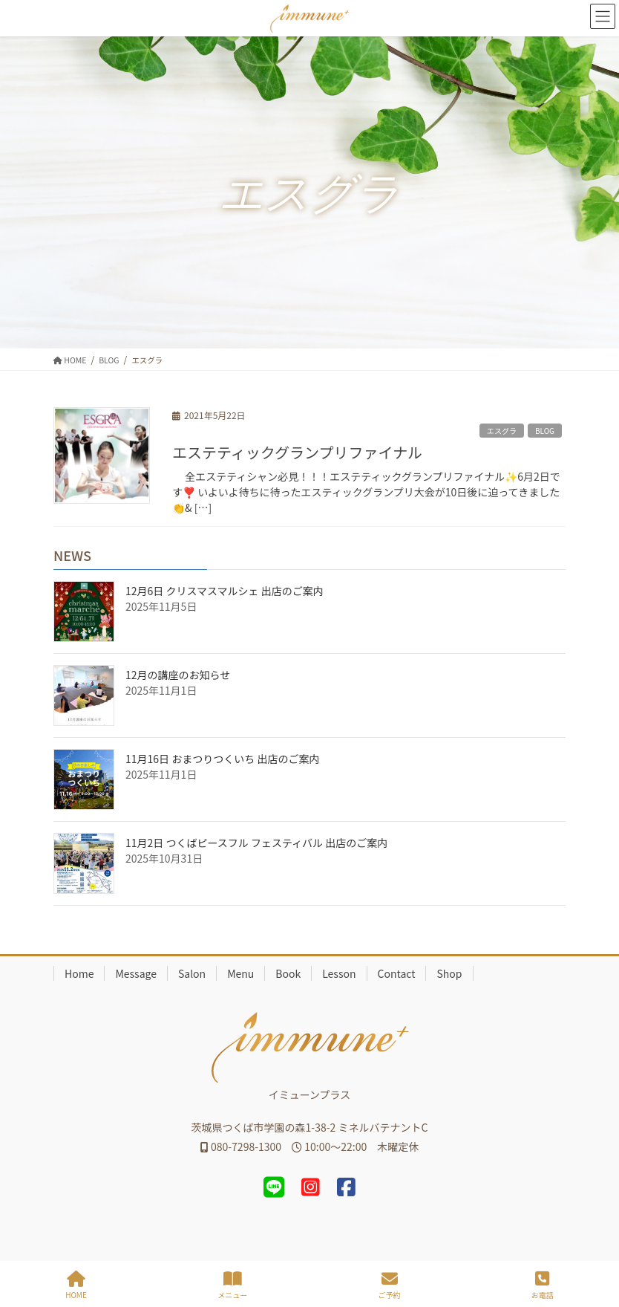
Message (136, 973)
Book (288, 973)
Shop (449, 973)
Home (79, 973)
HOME (76, 1285)
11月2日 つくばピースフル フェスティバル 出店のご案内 (256, 842)
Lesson (339, 973)
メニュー (232, 1285)
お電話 (542, 1285)
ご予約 (390, 1285)
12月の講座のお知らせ (177, 674)
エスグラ (502, 430)
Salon (192, 973)
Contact (397, 973)
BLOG (544, 430)
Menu (240, 973)
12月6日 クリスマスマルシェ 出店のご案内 (224, 590)
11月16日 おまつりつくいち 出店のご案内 (222, 758)
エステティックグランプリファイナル (297, 452)
